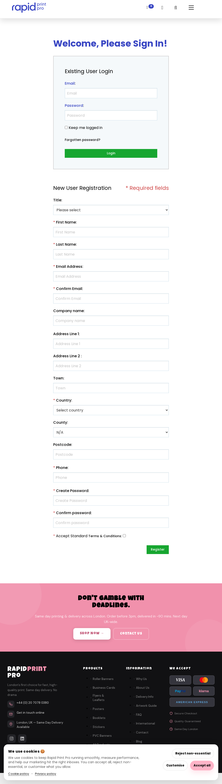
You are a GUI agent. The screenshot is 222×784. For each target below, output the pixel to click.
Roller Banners (103, 682)
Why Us (141, 682)
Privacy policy (45, 774)
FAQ (139, 718)
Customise (175, 765)
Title (57, 201)
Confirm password (73, 514)
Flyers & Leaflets (99, 701)
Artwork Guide (146, 709)
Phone (62, 469)
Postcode (62, 446)
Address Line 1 (66, 335)
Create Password (72, 492)
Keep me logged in (85, 127)
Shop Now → (92, 636)
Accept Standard (71, 537)
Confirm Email (69, 290)
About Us (142, 691)
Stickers (99, 730)
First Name (66, 224)
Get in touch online (30, 716)
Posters (98, 712)
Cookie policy (18, 774)
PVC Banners (102, 739)
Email (70, 83)
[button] (189, 9)
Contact (142, 736)
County (60, 424)
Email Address (69, 268)
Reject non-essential (192, 753)
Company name (68, 312)
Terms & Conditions (107, 537)
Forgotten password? (85, 139)
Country (63, 402)
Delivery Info (145, 700)
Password (74, 105)
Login (111, 154)
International (145, 727)
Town (58, 379)
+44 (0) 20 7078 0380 (33, 706)
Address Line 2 (66, 357)
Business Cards (104, 691)
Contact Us (131, 637)
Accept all (202, 765)
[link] (29, 9)
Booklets (99, 721)
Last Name (66, 246)
